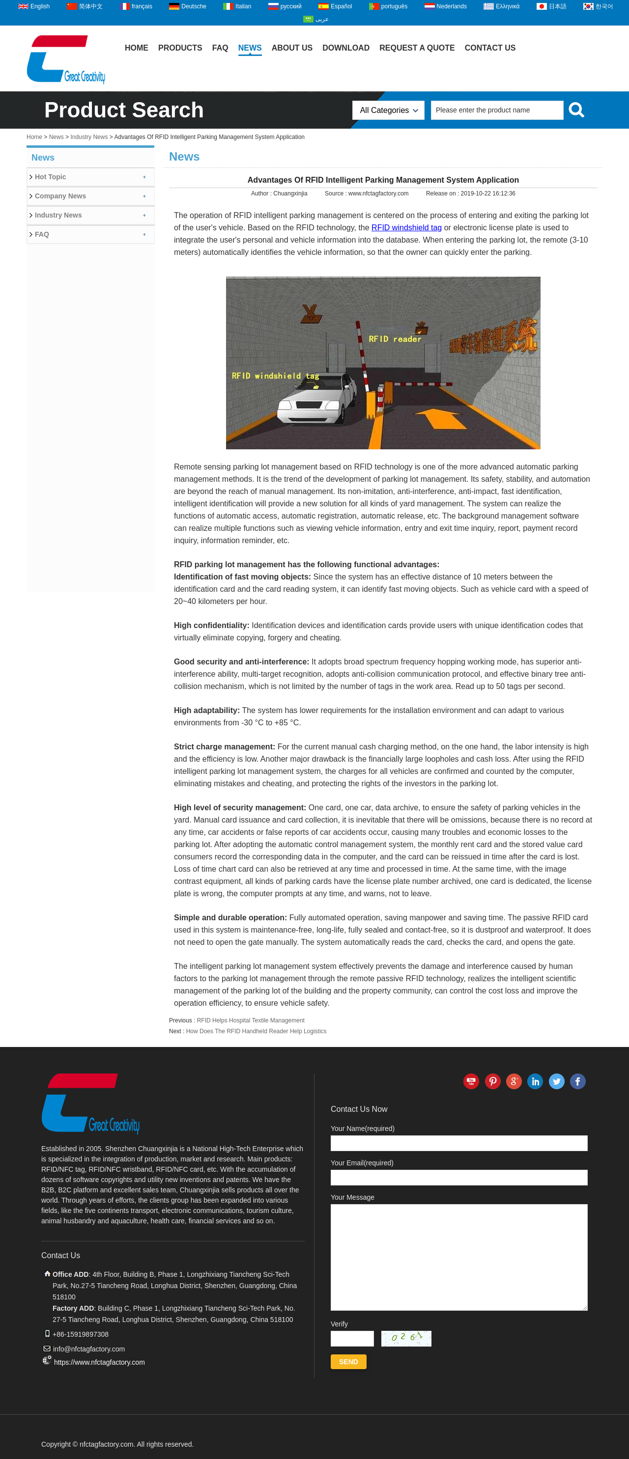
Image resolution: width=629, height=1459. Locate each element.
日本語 (558, 6)
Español (341, 6)
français (142, 6)
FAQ (220, 48)
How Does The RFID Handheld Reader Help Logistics (256, 1031)
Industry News (89, 137)
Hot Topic (50, 177)
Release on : (443, 193)
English (40, 6)
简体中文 (91, 6)
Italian (243, 6)
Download (346, 48)
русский (291, 6)
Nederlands (452, 6)
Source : (336, 193)
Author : (262, 193)
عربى (322, 19)
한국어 (604, 6)
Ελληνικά (507, 6)
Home (136, 48)
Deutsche (193, 6)
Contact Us (490, 48)
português (394, 6)
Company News (60, 196)
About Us (292, 48)
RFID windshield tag (407, 227)
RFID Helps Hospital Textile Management (251, 1020)
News (250, 48)
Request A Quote (417, 48)
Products (180, 48)
